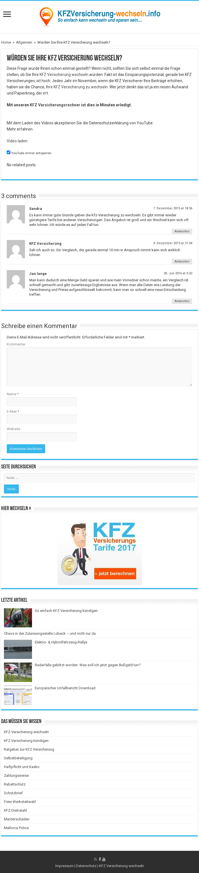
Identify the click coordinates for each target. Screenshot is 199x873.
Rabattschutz (15, 784)
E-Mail (13, 411)
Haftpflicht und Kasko (22, 767)
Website (13, 429)
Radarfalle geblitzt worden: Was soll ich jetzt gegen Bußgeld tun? (88, 665)
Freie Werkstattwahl (20, 802)
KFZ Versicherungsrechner (55, 105)
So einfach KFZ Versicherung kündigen (66, 611)
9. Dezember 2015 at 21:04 (172, 243)
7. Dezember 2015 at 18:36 (172, 208)
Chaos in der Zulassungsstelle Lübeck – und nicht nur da (50, 633)
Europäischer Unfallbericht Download (65, 688)
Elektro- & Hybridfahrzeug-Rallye (61, 642)
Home (6, 42)
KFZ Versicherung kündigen (26, 741)
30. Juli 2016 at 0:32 (178, 273)
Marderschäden (16, 819)
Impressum (64, 866)
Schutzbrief (13, 793)
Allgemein (24, 42)
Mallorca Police (16, 828)
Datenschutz (86, 866)
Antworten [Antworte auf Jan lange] (182, 301)
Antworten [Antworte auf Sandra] (182, 231)
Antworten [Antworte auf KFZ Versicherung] (182, 261)
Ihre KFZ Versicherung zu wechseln (77, 87)
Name (13, 394)
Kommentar (16, 344)
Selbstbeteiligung (18, 758)
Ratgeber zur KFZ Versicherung (29, 749)
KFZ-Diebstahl (15, 810)
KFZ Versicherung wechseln (64, 74)
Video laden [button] (17, 141)
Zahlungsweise (16, 775)
